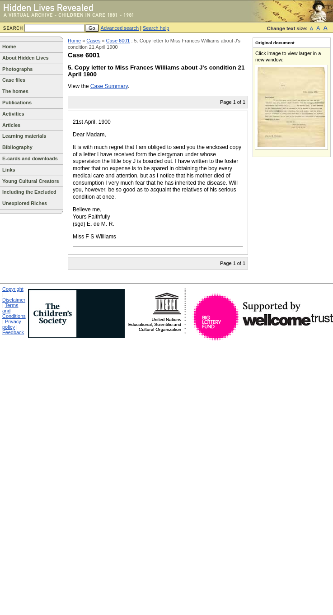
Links (8, 169)
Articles (11, 125)
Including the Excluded (29, 192)
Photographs (17, 69)
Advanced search (120, 28)
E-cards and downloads (30, 158)
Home (9, 46)
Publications (17, 102)
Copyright (12, 289)
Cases (93, 40)
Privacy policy (11, 324)
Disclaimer (13, 300)
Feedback (13, 332)
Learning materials (24, 136)
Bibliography (17, 147)
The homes (15, 91)
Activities (13, 113)
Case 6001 (118, 40)
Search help (156, 28)
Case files (13, 80)
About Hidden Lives (25, 58)
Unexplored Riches (24, 203)
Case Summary (109, 86)
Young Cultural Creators (30, 181)
